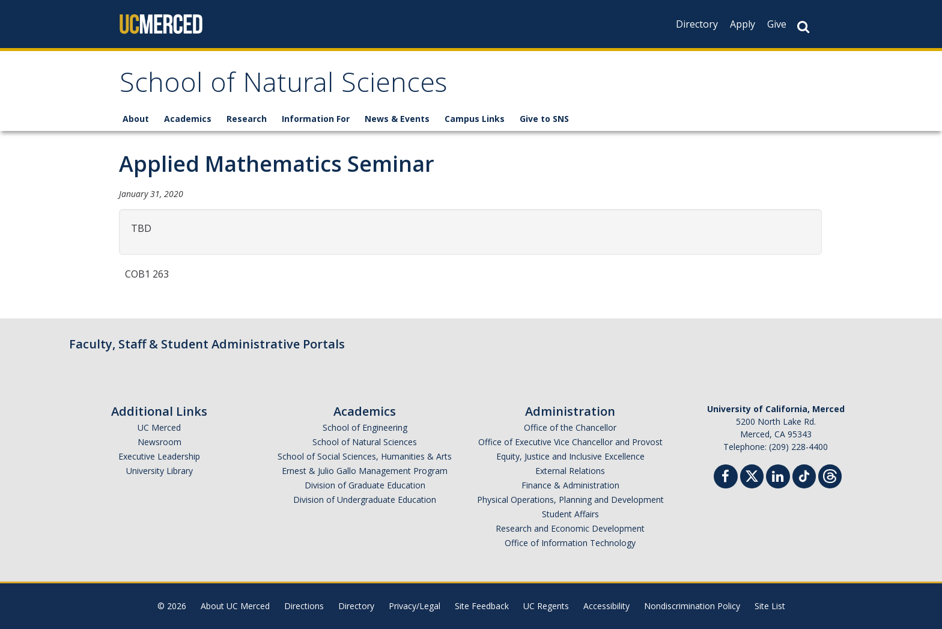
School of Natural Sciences (283, 86)
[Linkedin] (778, 478)
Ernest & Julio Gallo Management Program (365, 470)
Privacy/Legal (414, 606)
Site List (770, 606)
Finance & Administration (570, 485)
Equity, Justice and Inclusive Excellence (570, 456)
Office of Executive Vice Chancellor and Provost (570, 442)
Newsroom (159, 442)
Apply (742, 24)
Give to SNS (544, 118)
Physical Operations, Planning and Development (570, 499)
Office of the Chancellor (570, 427)
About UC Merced (235, 606)
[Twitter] (752, 475)
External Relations (570, 470)
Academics (187, 118)
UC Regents (546, 606)
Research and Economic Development (570, 528)
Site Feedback (482, 606)
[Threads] (830, 475)
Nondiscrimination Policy (692, 606)
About (136, 118)
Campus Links (475, 118)
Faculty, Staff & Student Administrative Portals (207, 344)
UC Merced (159, 427)
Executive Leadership (159, 456)
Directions (304, 606)
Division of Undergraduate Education (364, 499)
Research (246, 118)
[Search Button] (803, 26)
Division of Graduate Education (365, 485)
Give (776, 24)
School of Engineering (365, 427)
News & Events (397, 118)
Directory (697, 24)
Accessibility (606, 606)
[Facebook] (726, 478)
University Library (159, 470)
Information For (316, 118)
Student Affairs (570, 514)
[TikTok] (804, 475)
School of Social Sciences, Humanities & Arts (365, 456)
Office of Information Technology (570, 542)
